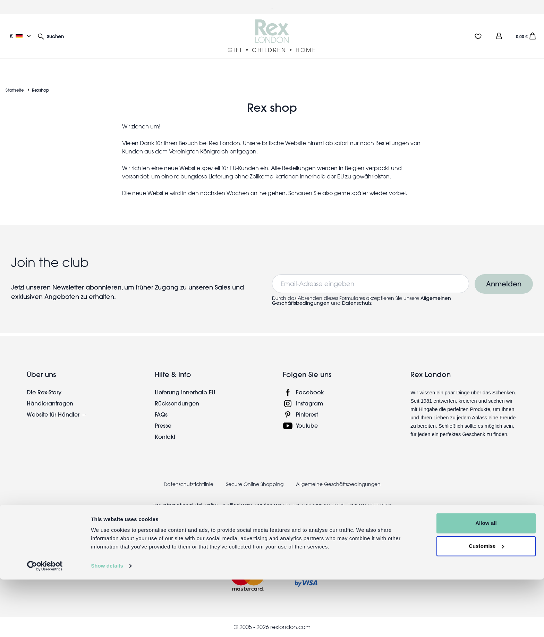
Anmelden (503, 283)
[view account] (499, 36)
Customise (486, 603)
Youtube (307, 425)
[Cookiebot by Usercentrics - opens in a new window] (45, 623)
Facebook (310, 392)
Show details (107, 623)
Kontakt (165, 436)
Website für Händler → (57, 414)
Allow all (486, 581)
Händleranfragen (50, 403)
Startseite (15, 90)
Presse (163, 425)
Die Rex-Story (44, 392)
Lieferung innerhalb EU (185, 392)
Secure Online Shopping (255, 484)
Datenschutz (357, 303)
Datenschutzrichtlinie (188, 484)
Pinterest (307, 414)
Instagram (309, 403)
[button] (51, 36)
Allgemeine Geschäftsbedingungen (338, 484)
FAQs (161, 414)
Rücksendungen (177, 403)
